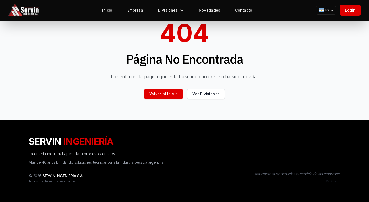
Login (350, 10)
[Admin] (331, 181)
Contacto (243, 11)
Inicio (107, 11)
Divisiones (171, 11)
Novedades (209, 11)
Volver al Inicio (163, 94)
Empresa (135, 11)
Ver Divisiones (206, 94)
